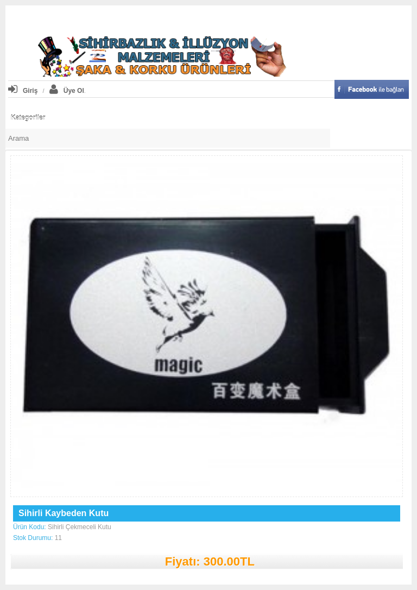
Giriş (22, 91)
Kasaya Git (245, 19)
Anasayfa (138, 19)
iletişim (281, 19)
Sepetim (208, 19)
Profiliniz (174, 19)
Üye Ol (66, 91)
